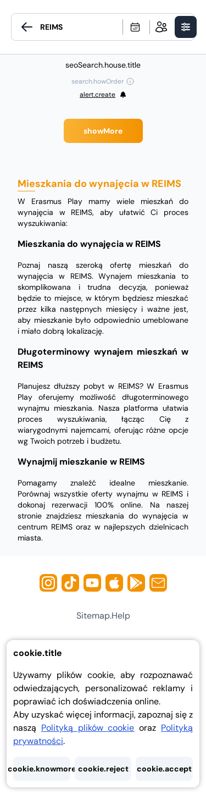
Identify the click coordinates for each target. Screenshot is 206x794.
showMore (103, 131)
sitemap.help (103, 615)
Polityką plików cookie (88, 728)
